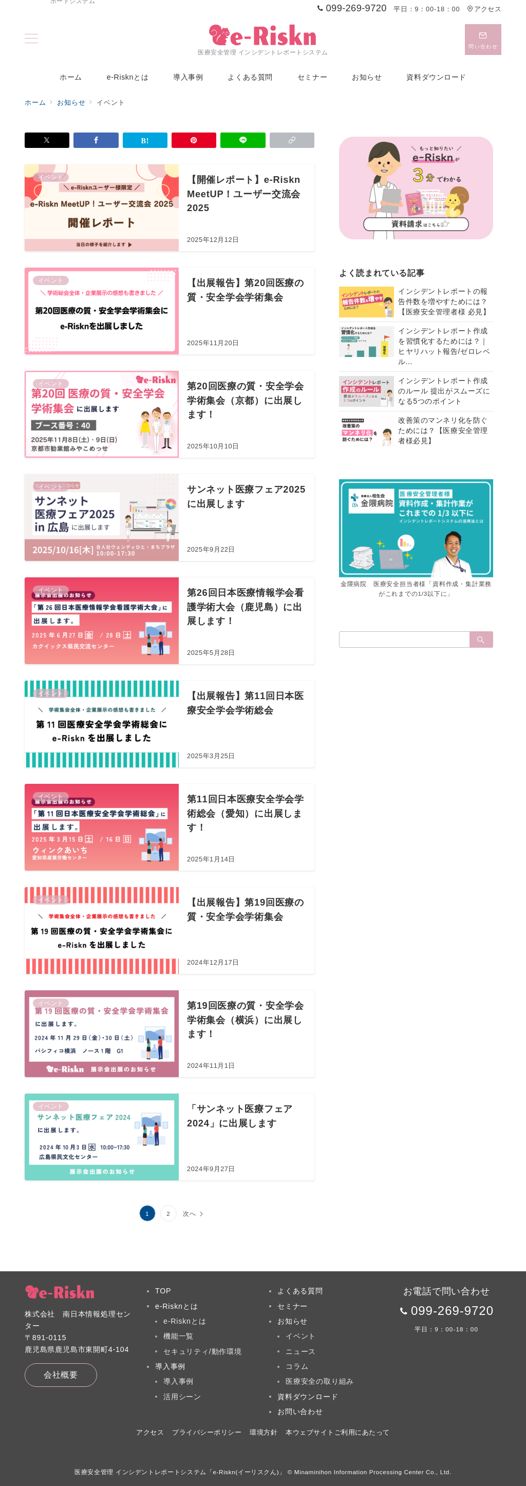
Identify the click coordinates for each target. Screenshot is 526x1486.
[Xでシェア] (47, 140)
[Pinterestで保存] (194, 140)
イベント (301, 1336)
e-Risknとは (184, 1321)
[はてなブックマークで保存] (145, 140)
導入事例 (178, 1381)
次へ (189, 1213)
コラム (297, 1366)
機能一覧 (178, 1336)
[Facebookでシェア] (95, 140)
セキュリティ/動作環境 (202, 1351)
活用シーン (182, 1397)
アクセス (484, 9)
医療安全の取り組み (320, 1381)
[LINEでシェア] (242, 140)
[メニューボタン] (31, 39)
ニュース (301, 1351)
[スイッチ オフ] (483, 39)
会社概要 (61, 1374)
